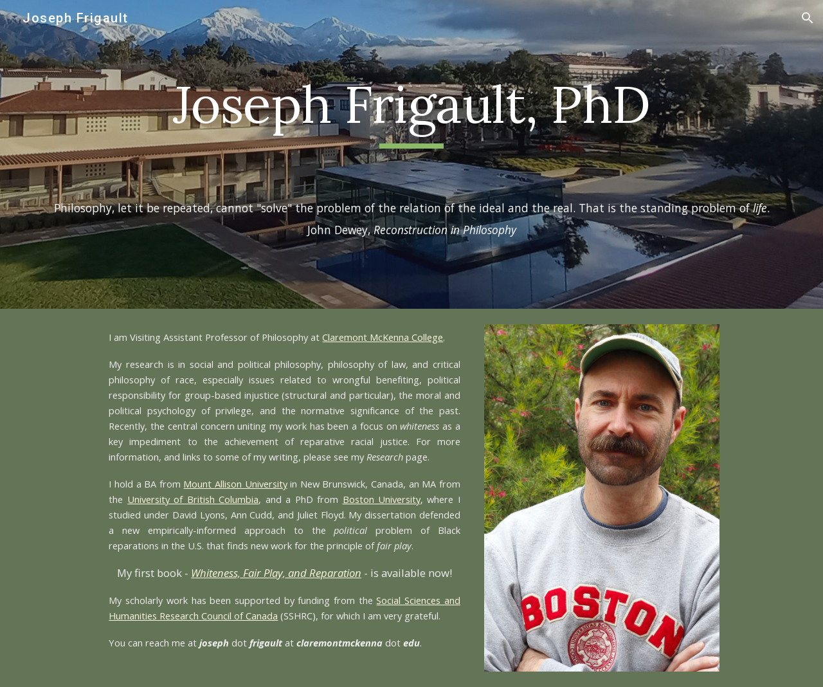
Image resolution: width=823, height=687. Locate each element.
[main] (411, 110)
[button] (807, 18)
